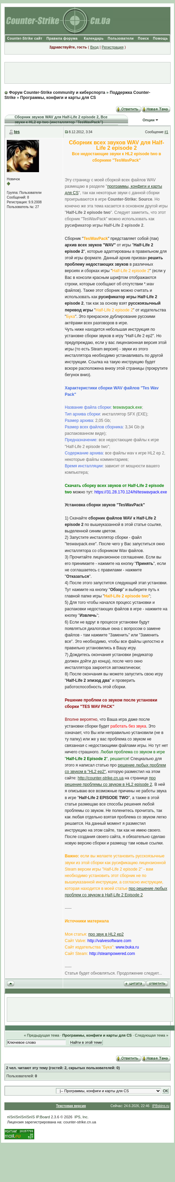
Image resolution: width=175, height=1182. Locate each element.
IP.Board (43, 1117)
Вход (94, 47)
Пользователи (121, 38)
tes (17, 131)
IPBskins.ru (161, 1106)
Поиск (143, 38)
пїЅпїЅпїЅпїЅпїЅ (21, 1117)
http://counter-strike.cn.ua (100, 778)
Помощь (160, 38)
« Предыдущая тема (41, 1035)
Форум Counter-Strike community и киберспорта (57, 92)
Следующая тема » (151, 1035)
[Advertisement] (87, 73)
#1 (166, 132)
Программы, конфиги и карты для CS (58, 97)
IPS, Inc (81, 1117)
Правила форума (62, 38)
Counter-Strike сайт (24, 38)
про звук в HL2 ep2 (105, 934)
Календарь (93, 38)
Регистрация (112, 47)
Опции (148, 120)
